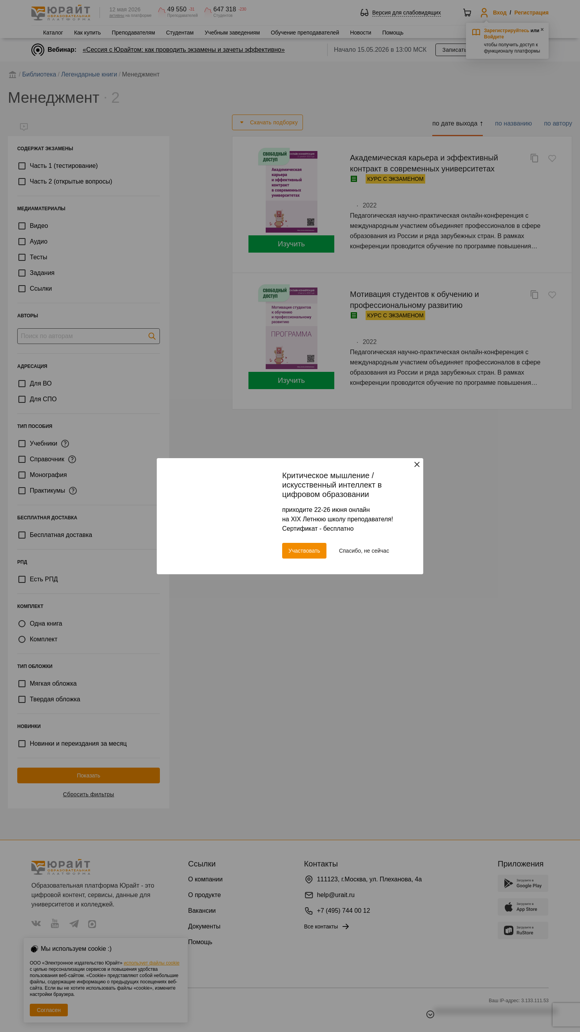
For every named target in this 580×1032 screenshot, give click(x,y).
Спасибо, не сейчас (364, 551)
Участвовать (304, 551)
